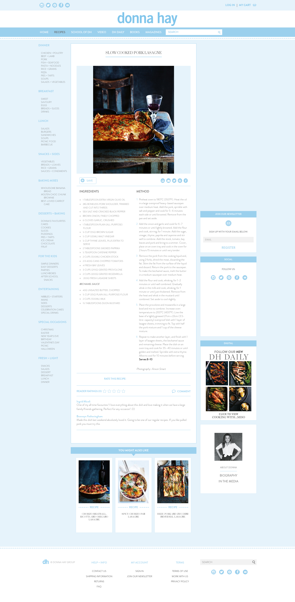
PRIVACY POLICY (180, 581)
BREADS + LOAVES (51, 164)
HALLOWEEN (48, 349)
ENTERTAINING (48, 289)
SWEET (44, 99)
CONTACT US (99, 571)
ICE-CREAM (47, 240)
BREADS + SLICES (50, 108)
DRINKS (45, 111)
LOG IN (230, 5)
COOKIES (46, 227)
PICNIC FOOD (48, 141)
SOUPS (45, 79)
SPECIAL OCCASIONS (52, 322)
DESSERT (46, 372)
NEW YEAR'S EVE (50, 336)
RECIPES (59, 32)
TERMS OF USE (180, 571)
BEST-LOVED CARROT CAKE (52, 202)
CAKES (44, 224)
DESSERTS (46, 306)
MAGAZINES (153, 32)
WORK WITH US (180, 576)
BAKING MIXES (48, 181)
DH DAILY (118, 32)
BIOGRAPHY (228, 476)
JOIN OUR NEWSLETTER (139, 576)
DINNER (43, 45)
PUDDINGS (47, 234)
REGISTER (228, 247)
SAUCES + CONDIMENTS (54, 171)
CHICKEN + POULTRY (52, 53)
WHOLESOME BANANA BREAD (53, 189)
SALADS (45, 128)
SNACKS (45, 366)
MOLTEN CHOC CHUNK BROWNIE (53, 196)
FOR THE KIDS (47, 256)
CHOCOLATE (48, 243)
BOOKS (135, 32)
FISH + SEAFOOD (50, 62)
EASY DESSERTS (49, 267)
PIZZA (44, 72)
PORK (44, 59)
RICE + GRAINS (49, 69)
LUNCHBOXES (48, 273)
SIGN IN (139, 571)
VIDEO (101, 32)
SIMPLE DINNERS (50, 263)
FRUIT (44, 247)
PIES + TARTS (47, 75)
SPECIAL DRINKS (50, 313)
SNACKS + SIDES (49, 154)
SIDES (44, 303)
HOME (44, 32)
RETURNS (99, 581)
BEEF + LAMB (47, 56)
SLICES (44, 231)
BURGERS (46, 132)
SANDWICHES (48, 135)
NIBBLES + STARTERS (52, 296)
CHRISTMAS (47, 329)
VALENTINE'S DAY (50, 342)
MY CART (245, 5)
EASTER (45, 333)
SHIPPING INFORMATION (99, 576)
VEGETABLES (48, 161)
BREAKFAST (46, 91)
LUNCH (43, 121)
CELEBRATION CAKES (52, 309)
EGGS (44, 105)
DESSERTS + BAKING (51, 213)
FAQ (99, 586)
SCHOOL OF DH (81, 32)
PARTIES (45, 270)
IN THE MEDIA (228, 481)
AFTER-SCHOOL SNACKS (49, 278)
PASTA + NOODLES (51, 66)
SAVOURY (46, 102)
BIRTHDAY (46, 339)
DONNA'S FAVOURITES (53, 221)
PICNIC (45, 345)
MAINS (44, 300)
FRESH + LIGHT (48, 358)
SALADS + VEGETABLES (53, 82)
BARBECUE (47, 144)
